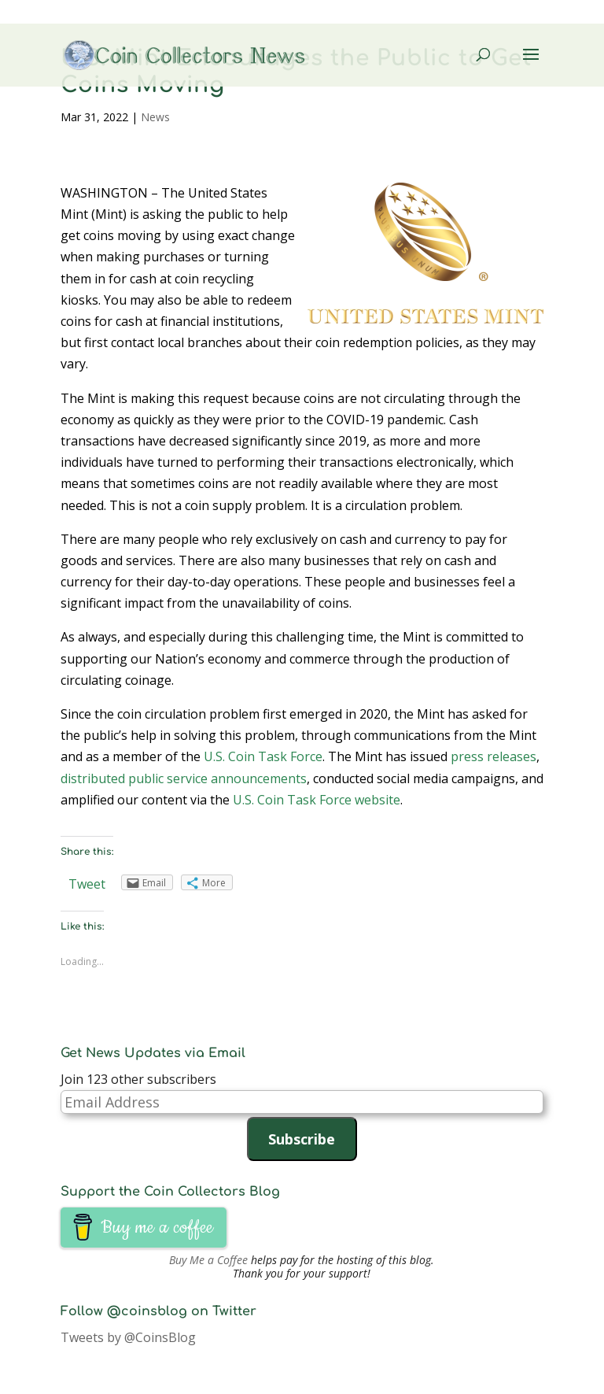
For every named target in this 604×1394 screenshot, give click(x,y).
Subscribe (301, 1139)
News (155, 116)
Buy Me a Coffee (208, 1259)
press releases (493, 756)
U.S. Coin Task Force (263, 756)
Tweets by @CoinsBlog (128, 1337)
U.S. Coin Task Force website (316, 799)
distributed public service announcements (184, 778)
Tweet (86, 884)
